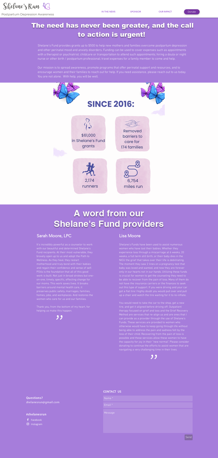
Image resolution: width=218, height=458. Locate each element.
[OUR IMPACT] (165, 11)
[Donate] (192, 11)
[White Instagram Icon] (27, 424)
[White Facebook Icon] (27, 419)
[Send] (189, 437)
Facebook (36, 420)
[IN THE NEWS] (108, 11)
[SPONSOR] (135, 11)
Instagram (36, 424)
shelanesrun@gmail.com (43, 402)
